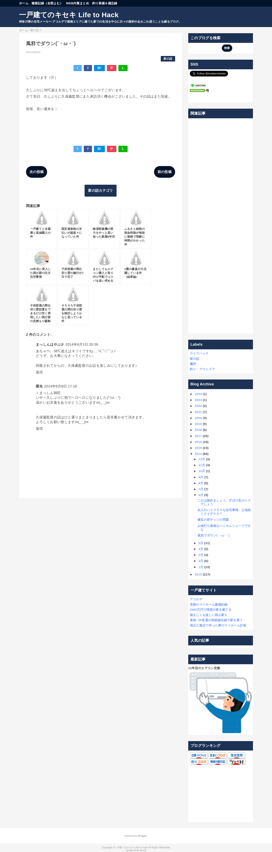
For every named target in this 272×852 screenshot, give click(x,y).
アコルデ (196, 599)
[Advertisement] (221, 226)
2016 (198, 442)
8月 (200, 483)
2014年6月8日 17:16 (60, 386)
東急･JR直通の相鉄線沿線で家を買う (216, 620)
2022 (198, 406)
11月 (201, 465)
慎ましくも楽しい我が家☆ (209, 615)
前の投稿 (165, 172)
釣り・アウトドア (202, 369)
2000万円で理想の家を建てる (210, 609)
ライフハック (199, 353)
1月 (200, 567)
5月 (200, 543)
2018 (198, 430)
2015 (198, 448)
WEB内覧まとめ (77, 3)
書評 (193, 364)
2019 (198, 424)
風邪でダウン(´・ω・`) (213, 535)
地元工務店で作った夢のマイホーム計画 (218, 625)
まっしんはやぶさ (50, 344)
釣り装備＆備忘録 (104, 3)
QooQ (143, 850)
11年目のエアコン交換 (204, 668)
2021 (198, 412)
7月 (200, 489)
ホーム (23, 3)
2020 (198, 418)
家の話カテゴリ (100, 190)
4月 (200, 549)
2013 (198, 574)
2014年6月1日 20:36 (82, 344)
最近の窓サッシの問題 (213, 519)
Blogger (142, 836)
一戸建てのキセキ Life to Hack (69, 15)
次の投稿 (36, 172)
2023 (198, 400)
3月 (200, 555)
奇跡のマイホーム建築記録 (209, 604)
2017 (198, 436)
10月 (201, 471)
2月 (200, 561)
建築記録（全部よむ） (47, 3)
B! (99, 68)
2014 (198, 454)
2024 (198, 394)
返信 (39, 372)
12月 (201, 459)
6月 (200, 495)
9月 (200, 477)
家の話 (167, 58)
